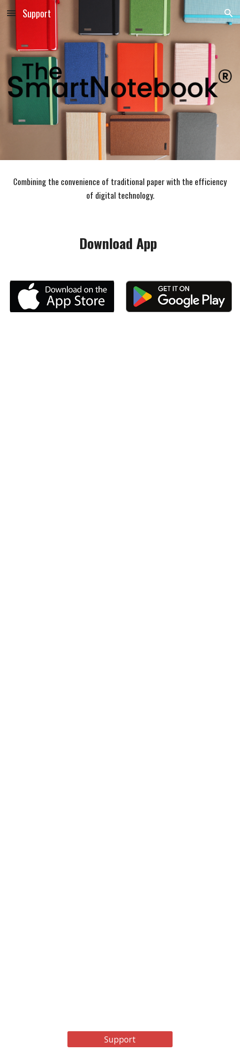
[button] (11, 13)
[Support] (120, 1039)
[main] (120, 188)
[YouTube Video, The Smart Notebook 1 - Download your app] (120, 410)
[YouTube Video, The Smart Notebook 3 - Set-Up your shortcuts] (120, 758)
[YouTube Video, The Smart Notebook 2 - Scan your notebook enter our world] (120, 585)
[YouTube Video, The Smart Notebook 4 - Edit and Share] (120, 933)
